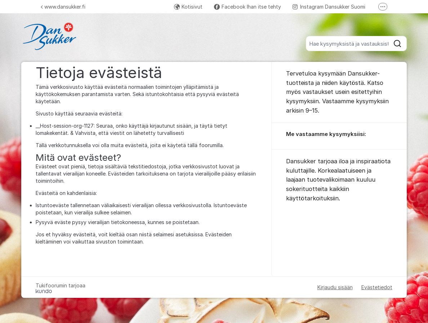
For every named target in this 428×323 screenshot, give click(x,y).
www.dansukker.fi (63, 7)
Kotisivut (188, 7)
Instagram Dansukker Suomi (329, 7)
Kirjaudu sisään (335, 287)
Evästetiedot (376, 287)
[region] (339, 136)
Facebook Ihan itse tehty (247, 7)
